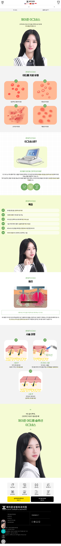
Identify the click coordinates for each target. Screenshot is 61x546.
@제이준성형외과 (18, 499)
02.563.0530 (42, 499)
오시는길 (9, 518)
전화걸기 (48, 492)
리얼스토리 (12, 485)
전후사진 (36, 485)
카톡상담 (36, 492)
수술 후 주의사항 (11, 520)
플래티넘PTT (46, 10)
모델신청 (3, 531)
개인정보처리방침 (11, 514)
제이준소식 (48, 485)
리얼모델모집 (35, 515)
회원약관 (9, 516)
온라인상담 (24, 492)
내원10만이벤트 (3, 536)
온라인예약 (12, 492)
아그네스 (15, 10)
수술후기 (24, 485)
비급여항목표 (10, 522)
